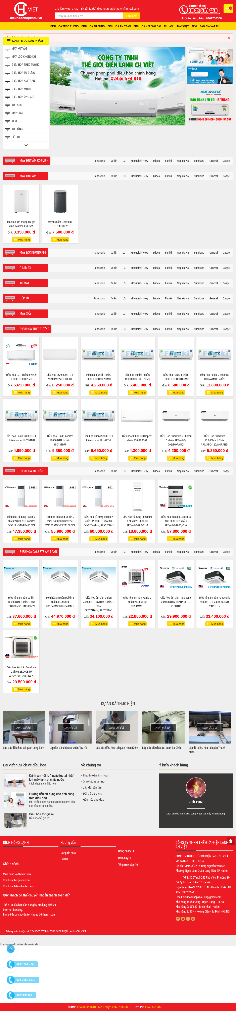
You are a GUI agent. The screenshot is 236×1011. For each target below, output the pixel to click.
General (213, 161)
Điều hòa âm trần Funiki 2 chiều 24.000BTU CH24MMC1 (137, 602)
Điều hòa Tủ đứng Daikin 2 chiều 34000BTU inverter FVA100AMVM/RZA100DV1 (60, 521)
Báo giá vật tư (209, 26)
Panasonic (99, 161)
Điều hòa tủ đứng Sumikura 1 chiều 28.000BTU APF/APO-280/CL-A (137, 521)
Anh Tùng (195, 801)
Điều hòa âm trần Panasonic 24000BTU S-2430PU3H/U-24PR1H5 (214, 602)
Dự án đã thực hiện (118, 703)
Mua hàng (24, 239)
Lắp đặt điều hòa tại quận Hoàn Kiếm (117, 748)
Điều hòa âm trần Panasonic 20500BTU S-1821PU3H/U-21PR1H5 (175, 602)
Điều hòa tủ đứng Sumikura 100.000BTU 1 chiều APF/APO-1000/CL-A (176, 521)
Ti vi (194, 26)
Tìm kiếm (131, 15)
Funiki (168, 161)
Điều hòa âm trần (119, 26)
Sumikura (199, 161)
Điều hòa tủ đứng (93, 26)
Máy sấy (25, 313)
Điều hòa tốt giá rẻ (41, 814)
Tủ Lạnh (13, 105)
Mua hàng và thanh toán (17, 874)
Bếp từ (12, 137)
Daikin (113, 161)
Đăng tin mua (68, 853)
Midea (156, 161)
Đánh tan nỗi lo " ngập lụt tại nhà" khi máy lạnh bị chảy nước (51, 777)
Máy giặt (183, 26)
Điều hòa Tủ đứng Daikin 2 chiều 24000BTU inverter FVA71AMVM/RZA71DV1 (21, 521)
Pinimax (25, 267)
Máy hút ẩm (16, 49)
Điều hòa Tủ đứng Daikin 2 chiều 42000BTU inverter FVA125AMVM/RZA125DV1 (99, 521)
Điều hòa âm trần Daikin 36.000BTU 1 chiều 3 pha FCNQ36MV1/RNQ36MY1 (21, 602)
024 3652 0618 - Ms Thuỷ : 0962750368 (102, 1007)
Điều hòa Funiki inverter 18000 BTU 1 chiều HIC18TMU (60, 440)
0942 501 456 (153, 1007)
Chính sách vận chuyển (16, 880)
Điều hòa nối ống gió (147, 26)
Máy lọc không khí (21, 57)
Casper (226, 161)
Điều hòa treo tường (64, 26)
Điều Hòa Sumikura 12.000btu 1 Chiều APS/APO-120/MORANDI (214, 440)
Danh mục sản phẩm (25, 41)
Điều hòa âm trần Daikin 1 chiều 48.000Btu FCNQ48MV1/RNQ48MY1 (60, 602)
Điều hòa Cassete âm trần (38, 551)
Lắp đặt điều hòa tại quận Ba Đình (161, 748)
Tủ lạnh (169, 26)
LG (124, 161)
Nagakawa (183, 161)
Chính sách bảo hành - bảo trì (19, 886)
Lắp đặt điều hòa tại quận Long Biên (23, 748)
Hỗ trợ (64, 859)
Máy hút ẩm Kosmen (34, 160)
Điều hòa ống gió (19, 97)
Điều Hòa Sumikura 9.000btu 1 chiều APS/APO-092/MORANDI (176, 440)
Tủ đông (14, 129)
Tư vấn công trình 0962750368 (202, 18)
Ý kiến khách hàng (173, 765)
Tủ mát (24, 283)
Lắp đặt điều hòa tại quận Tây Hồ (68, 748)
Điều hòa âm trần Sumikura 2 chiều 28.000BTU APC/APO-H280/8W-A (21, 671)
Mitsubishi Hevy (139, 161)
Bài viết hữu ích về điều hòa (24, 765)
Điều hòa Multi (18, 89)
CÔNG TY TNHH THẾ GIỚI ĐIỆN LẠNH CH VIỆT (58, 931)
